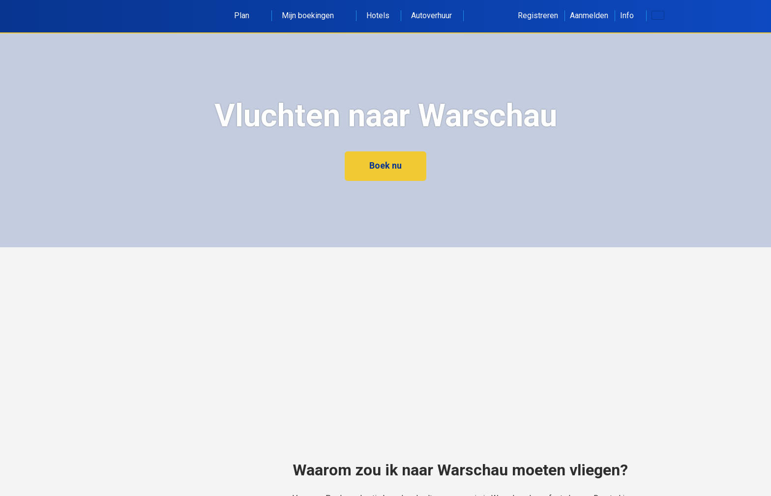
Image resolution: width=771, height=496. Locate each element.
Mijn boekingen (313, 15)
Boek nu (385, 165)
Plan (247, 15)
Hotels (377, 15)
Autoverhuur (431, 15)
